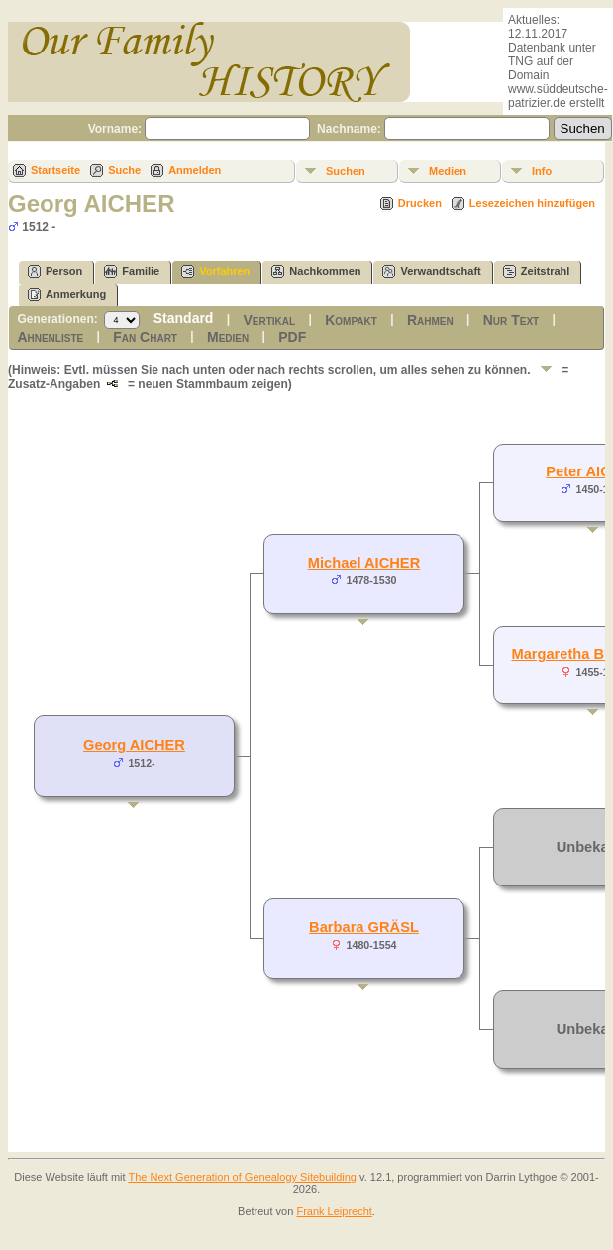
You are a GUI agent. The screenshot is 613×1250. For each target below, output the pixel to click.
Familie (131, 271)
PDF (292, 337)
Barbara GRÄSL (364, 927)
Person (55, 271)
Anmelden (194, 170)
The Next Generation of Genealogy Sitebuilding (242, 1177)
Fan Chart (145, 337)
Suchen (345, 171)
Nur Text (511, 320)
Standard (183, 318)
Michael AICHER (364, 563)
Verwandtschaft (431, 271)
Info (542, 171)
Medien (447, 171)
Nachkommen (315, 271)
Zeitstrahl (536, 271)
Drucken (420, 203)
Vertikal (269, 320)
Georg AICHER (134, 745)
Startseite (55, 170)
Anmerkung (67, 294)
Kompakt (351, 320)
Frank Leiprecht (333, 1211)
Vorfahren (215, 271)
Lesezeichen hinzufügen (532, 203)
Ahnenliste (50, 337)
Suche (124, 170)
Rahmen (430, 320)
